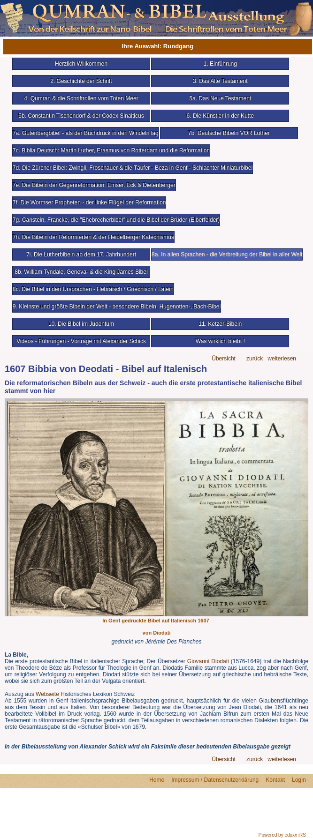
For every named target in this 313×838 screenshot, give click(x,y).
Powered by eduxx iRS (282, 835)
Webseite (47, 694)
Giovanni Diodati (208, 661)
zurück (254, 359)
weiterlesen (281, 359)
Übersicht (224, 359)
